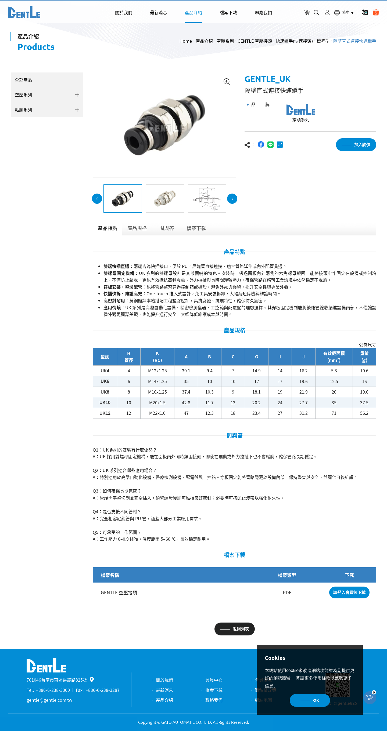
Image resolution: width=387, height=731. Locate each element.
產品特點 (107, 229)
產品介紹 (193, 12)
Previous (97, 200)
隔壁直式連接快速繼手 (354, 41)
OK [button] (316, 700)
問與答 (166, 229)
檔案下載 (228, 12)
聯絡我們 (263, 12)
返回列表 (241, 630)
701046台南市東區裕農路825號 (60, 680)
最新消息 (158, 12)
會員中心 (214, 680)
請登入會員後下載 (349, 593)
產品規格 (137, 229)
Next (232, 200)
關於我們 (123, 12)
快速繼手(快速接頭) (294, 41)
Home (186, 41)
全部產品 (23, 80)
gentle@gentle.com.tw (49, 700)
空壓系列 (225, 41)
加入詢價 (362, 145)
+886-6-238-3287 (103, 690)
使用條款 (321, 678)
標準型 (323, 41)
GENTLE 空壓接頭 (255, 41)
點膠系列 (23, 109)
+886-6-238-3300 (53, 690)
